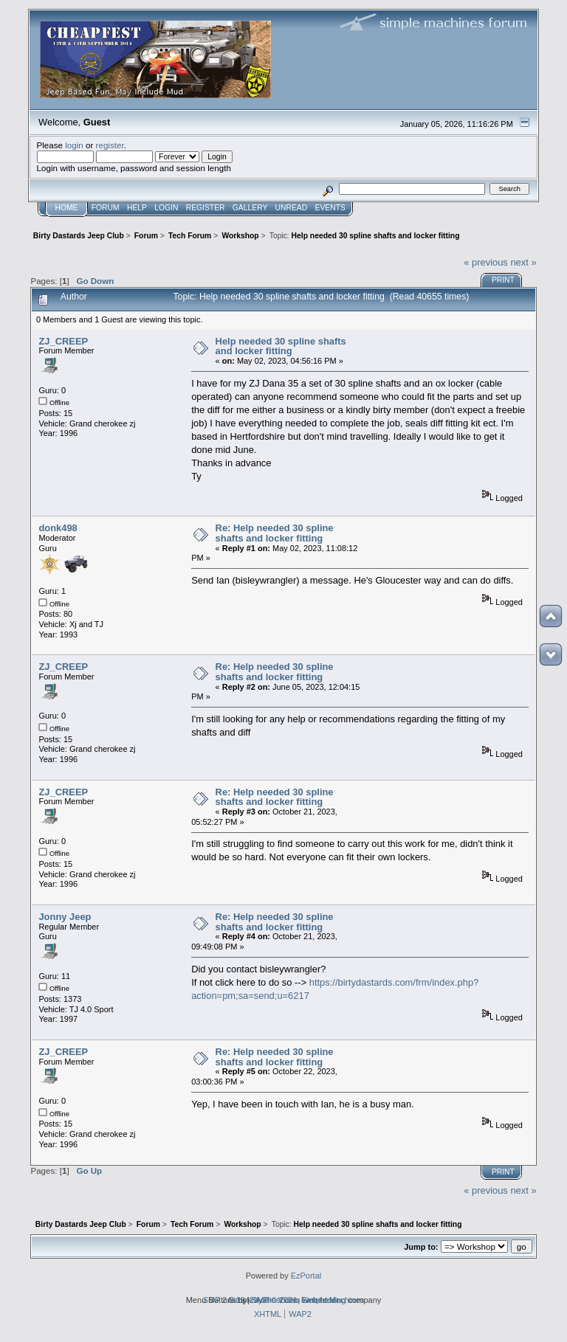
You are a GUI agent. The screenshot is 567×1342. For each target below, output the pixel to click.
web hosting (324, 1300)
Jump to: (421, 1246)
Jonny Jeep (64, 916)
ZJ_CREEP (63, 341)
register (110, 145)
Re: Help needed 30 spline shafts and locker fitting (275, 533)
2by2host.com (275, 1300)
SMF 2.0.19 (224, 1300)
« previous (486, 262)
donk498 (57, 527)
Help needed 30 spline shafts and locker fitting (281, 346)
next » (523, 262)
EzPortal (306, 1275)
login (74, 145)
